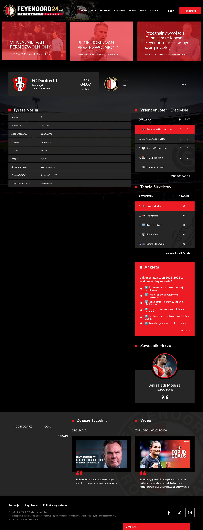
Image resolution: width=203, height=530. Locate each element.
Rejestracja (190, 10)
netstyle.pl (33, 519)
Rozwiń (63, 436)
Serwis (154, 11)
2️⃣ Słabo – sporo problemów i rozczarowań (161, 296)
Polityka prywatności (55, 505)
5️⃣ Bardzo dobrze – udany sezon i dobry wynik (167, 317)
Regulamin (31, 505)
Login (171, 10)
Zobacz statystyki (178, 253)
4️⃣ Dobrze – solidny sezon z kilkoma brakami (165, 310)
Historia (105, 11)
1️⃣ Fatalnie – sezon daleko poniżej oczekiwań (164, 289)
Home (84, 11)
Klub (94, 11)
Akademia (119, 11)
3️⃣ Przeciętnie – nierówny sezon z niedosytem (164, 303)
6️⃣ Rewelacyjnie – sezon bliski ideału (165, 323)
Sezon (132, 11)
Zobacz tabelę (180, 176)
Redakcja (13, 505)
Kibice (143, 11)
